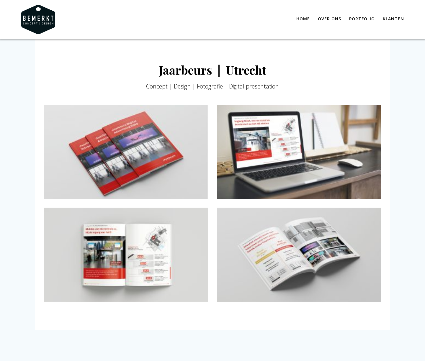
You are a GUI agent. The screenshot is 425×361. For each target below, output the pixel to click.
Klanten (393, 19)
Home (303, 19)
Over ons (329, 19)
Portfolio (362, 19)
